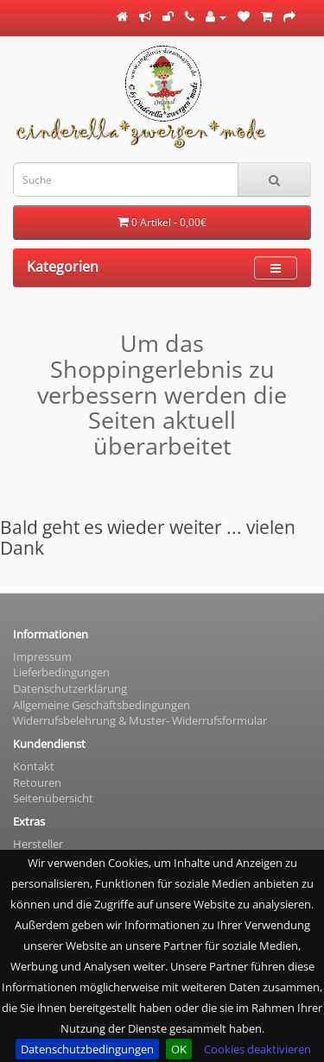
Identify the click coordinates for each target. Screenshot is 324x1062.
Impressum (42, 656)
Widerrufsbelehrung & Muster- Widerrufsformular (140, 720)
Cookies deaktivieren (257, 1049)
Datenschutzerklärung (70, 688)
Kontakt (33, 766)
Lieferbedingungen (61, 672)
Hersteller (38, 843)
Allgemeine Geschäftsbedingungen (101, 705)
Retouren (37, 782)
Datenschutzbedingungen (87, 1049)
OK (179, 1049)
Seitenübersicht (53, 798)
